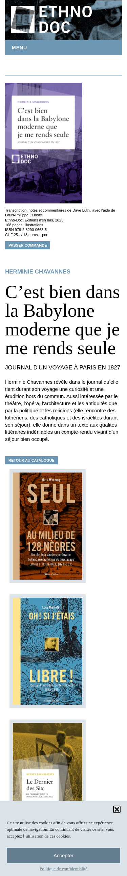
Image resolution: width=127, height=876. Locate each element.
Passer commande (27, 245)
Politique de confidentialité (63, 868)
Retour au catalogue (31, 460)
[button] (116, 809)
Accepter (63, 855)
